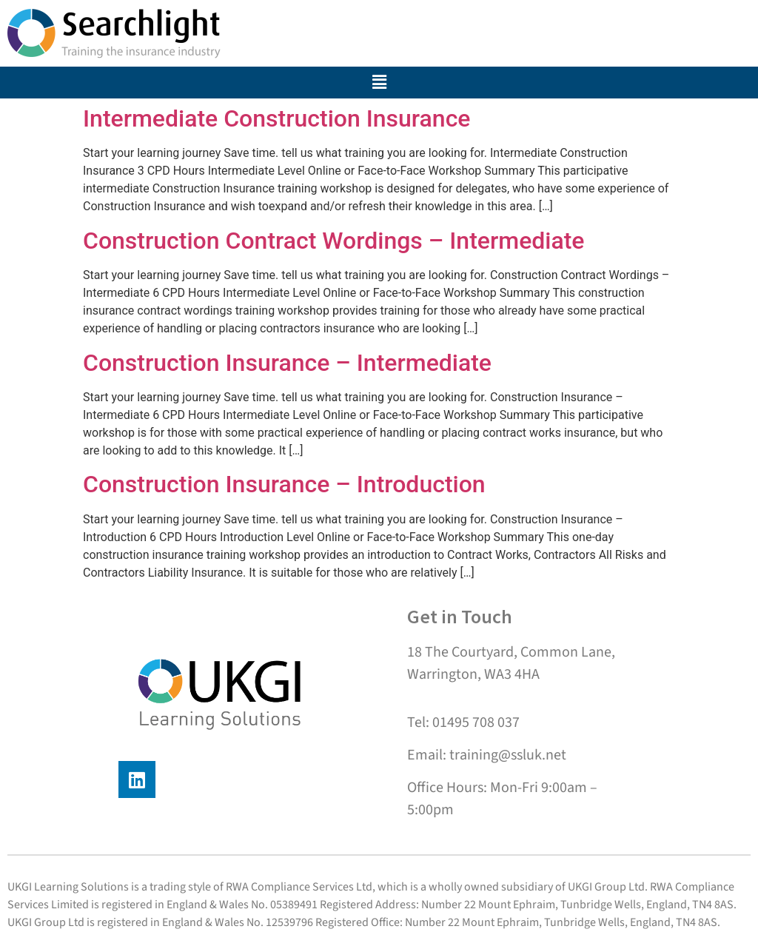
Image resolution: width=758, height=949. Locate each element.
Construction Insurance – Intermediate (287, 363)
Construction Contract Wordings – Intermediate (334, 241)
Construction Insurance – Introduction (284, 484)
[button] (379, 82)
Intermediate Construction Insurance (277, 118)
